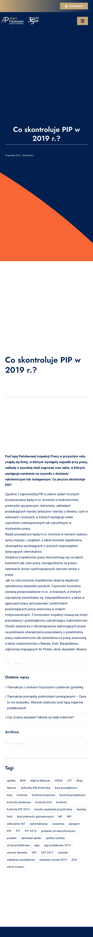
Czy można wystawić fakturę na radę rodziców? (40, 717)
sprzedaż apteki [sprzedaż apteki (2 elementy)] (31, 838)
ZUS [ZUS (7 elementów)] (74, 859)
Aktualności (28, 155)
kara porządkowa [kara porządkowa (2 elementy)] (66, 787)
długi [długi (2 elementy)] (79, 780)
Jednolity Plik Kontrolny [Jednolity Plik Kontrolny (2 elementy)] (35, 787)
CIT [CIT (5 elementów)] (69, 780)
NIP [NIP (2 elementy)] (69, 816)
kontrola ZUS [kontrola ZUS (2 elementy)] (43, 802)
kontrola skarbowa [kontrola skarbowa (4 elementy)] (19, 802)
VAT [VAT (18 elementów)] (34, 852)
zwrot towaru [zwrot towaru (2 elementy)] (15, 866)
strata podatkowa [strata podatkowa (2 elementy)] (18, 845)
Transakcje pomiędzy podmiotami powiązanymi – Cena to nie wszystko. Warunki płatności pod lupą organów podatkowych (46, 702)
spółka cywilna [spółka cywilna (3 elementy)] (55, 838)
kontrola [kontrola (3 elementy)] (22, 795)
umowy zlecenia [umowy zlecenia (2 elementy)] (17, 852)
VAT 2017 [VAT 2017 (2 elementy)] (47, 852)
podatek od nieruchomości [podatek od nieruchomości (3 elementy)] (58, 831)
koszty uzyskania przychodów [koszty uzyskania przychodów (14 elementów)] (53, 809)
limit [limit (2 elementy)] (9, 816)
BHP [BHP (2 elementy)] (23, 780)
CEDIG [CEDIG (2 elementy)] (59, 780)
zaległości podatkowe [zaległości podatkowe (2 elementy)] (21, 859)
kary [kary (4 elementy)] (9, 795)
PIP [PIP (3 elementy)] (9, 831)
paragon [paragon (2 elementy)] (74, 823)
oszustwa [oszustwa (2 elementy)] (58, 823)
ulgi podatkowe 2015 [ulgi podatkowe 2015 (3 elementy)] (57, 845)
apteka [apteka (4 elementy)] (11, 780)
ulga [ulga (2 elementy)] (36, 845)
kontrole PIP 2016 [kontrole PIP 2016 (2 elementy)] (18, 809)
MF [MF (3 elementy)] (60, 816)
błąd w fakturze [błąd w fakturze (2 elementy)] (40, 780)
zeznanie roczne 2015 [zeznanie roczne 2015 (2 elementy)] (53, 859)
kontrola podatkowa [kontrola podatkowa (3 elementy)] (72, 795)
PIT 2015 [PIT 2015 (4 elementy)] (31, 831)
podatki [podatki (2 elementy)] (12, 838)
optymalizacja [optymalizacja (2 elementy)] (39, 823)
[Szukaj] (9, 663)
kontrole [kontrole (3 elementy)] (61, 802)
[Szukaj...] (46, 663)
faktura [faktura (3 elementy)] (11, 787)
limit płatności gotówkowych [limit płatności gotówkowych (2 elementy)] (35, 816)
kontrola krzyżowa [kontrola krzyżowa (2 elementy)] (43, 795)
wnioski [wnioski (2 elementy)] (63, 852)
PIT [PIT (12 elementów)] (18, 831)
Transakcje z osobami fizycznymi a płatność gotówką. (45, 687)
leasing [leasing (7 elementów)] (81, 809)
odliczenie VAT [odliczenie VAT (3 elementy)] (16, 823)
